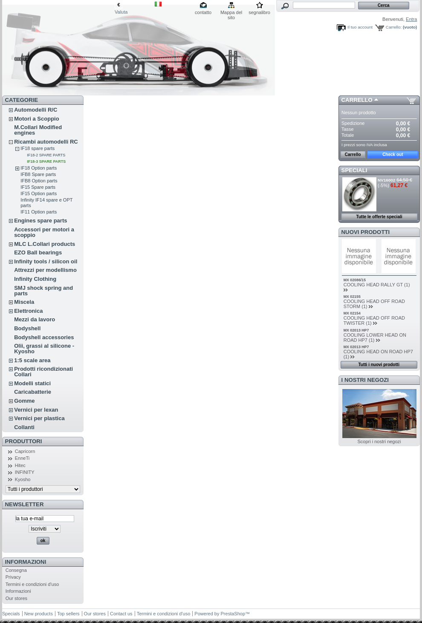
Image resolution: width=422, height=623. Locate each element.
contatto (203, 12)
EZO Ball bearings (38, 252)
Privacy (13, 577)
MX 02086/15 (355, 280)
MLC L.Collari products (44, 244)
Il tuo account (360, 27)
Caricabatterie (32, 392)
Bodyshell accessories (44, 337)
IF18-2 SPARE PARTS (46, 155)
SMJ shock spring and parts (43, 291)
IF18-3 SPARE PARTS (46, 161)
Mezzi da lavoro (34, 319)
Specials (11, 613)
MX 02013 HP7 (356, 330)
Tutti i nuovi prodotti (378, 364)
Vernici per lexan (36, 410)
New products (38, 613)
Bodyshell (27, 328)
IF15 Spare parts (37, 187)
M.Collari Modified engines (38, 130)
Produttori (23, 441)
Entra (411, 19)
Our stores (16, 598)
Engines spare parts (40, 220)
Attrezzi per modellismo (45, 270)
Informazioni (25, 562)
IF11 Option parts (38, 211)
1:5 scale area (32, 360)
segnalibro (259, 12)
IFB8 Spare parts (38, 174)
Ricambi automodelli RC (46, 141)
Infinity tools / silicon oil (45, 261)
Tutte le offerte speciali (379, 216)
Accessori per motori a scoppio (44, 232)
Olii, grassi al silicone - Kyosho (44, 349)
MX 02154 (352, 313)
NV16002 (386, 180)
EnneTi (22, 458)
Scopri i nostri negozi (379, 441)
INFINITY (25, 472)
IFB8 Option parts (38, 180)
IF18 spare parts (37, 148)
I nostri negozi (365, 380)
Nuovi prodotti (365, 232)
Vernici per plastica (39, 418)
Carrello (357, 100)
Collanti (24, 427)
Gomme (24, 401)
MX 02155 (352, 296)
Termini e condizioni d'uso (32, 584)
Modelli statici (32, 383)
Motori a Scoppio (36, 118)
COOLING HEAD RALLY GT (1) (377, 284)
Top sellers (68, 613)
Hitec (20, 465)
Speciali (354, 170)
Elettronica (28, 311)
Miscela (24, 302)
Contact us (121, 613)
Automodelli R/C (35, 110)
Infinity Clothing (35, 279)
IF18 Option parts (38, 167)
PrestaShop (233, 613)
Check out (392, 154)
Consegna (16, 570)
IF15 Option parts (38, 193)
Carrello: (394, 27)
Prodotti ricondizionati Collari (43, 372)
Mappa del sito (231, 13)
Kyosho (23, 479)
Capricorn (25, 451)
